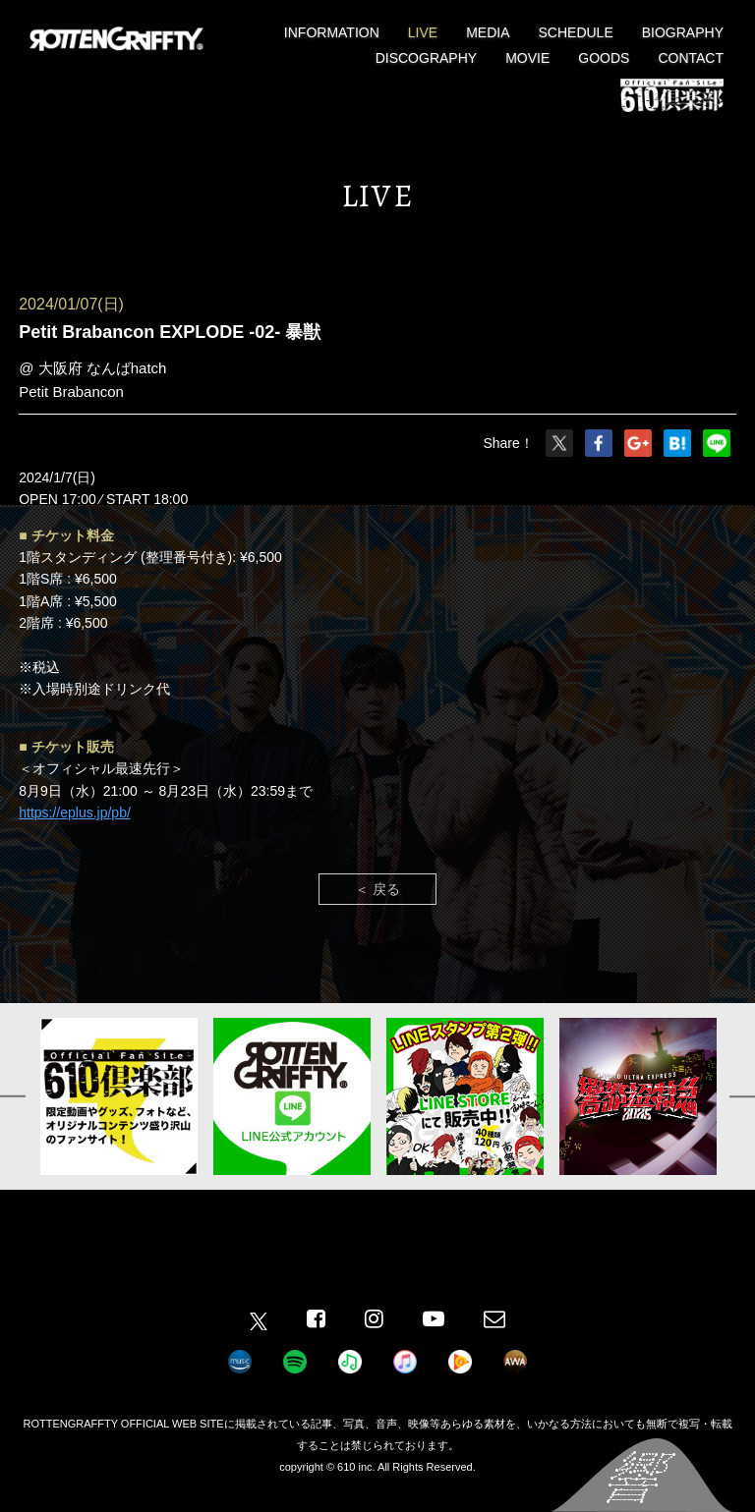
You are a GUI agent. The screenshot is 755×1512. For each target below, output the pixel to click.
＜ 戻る (377, 889)
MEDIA (487, 32)
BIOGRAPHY (683, 32)
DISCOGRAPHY (426, 58)
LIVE (422, 32)
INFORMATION (331, 32)
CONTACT (691, 58)
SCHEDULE (576, 32)
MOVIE (527, 58)
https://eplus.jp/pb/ (75, 812)
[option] (119, 1096)
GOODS (603, 58)
